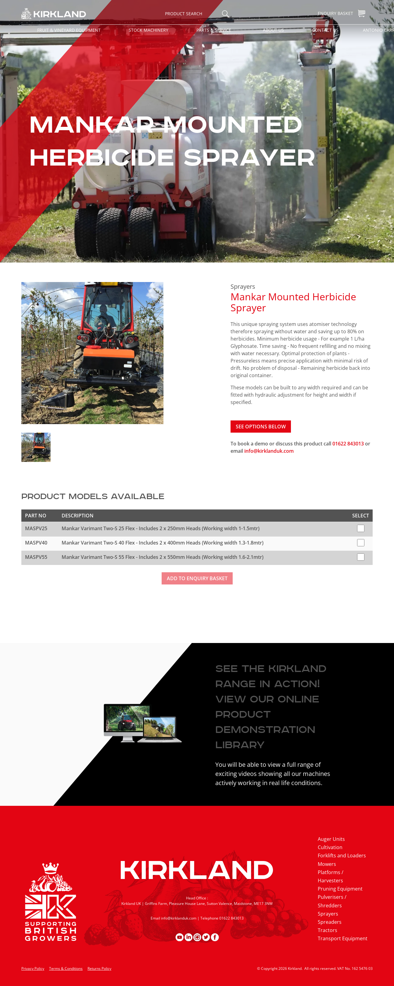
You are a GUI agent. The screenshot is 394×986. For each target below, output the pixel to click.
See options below (261, 426)
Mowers (327, 864)
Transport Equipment (342, 938)
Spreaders (330, 922)
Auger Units (331, 839)
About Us (273, 30)
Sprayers (243, 286)
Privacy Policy (32, 968)
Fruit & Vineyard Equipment (69, 30)
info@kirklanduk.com (269, 451)
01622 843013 (348, 443)
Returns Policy (99, 968)
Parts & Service (213, 30)
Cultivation (330, 847)
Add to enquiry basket (197, 578)
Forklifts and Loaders (342, 855)
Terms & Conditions (66, 968)
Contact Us (325, 30)
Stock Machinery (148, 30)
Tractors (327, 930)
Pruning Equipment (340, 888)
